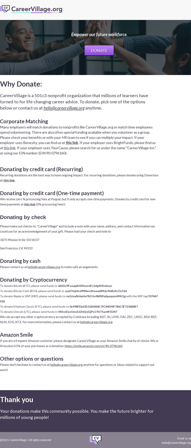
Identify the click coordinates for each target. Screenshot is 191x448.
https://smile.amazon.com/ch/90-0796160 (93, 346)
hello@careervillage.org (64, 108)
